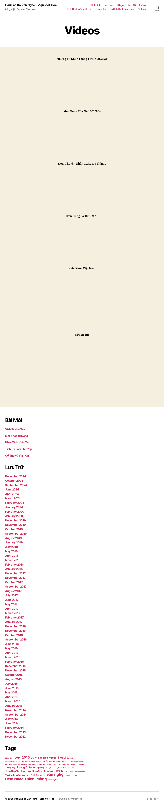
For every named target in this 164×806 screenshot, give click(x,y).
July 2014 (11, 719)
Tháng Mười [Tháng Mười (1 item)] (58, 768)
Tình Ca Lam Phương (18, 449)
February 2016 (14, 661)
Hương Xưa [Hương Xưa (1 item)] (65, 761)
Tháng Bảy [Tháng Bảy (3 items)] (10, 767)
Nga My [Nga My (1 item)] (49, 764)
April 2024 (12, 494)
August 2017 (13, 591)
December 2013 (15, 732)
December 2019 (15, 520)
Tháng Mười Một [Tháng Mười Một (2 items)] (12, 771)
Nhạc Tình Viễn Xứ (17, 442)
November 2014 (15, 710)
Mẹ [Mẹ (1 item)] (44, 764)
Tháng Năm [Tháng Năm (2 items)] (26, 771)
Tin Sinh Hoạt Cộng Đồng (122, 9)
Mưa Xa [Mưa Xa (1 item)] (39, 764)
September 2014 (16, 714)
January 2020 (14, 516)
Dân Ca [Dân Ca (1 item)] (27, 761)
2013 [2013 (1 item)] (11, 758)
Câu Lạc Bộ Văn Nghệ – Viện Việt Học (34, 798)
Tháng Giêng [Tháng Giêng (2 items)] (38, 768)
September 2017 (16, 586)
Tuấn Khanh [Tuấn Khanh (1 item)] (26, 775)
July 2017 (11, 595)
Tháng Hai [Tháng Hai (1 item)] (49, 768)
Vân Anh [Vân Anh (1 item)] (42, 775)
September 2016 (16, 639)
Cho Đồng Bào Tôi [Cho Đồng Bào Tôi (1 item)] (11, 761)
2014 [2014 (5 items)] (17, 757)
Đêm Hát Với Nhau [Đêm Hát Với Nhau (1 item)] (71, 775)
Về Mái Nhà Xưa (15, 429)
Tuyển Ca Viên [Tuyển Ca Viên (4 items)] (13, 775)
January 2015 (14, 705)
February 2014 (14, 727)
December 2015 (15, 666)
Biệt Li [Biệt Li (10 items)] (62, 757)
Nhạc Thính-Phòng (136, 5)
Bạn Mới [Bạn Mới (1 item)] (70, 758)
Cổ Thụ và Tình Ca (17, 455)
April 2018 (11, 555)
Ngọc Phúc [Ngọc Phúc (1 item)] (56, 764)
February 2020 (14, 511)
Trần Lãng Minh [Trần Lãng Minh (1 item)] (79, 771)
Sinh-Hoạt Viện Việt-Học (79, 9)
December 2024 (15, 476)
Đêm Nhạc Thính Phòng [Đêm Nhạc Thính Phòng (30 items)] (26, 779)
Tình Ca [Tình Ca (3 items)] (34, 775)
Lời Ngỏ (120, 5)
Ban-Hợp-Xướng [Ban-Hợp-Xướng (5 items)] (47, 757)
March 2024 (12, 498)
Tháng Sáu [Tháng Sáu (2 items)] (37, 771)
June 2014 (12, 723)
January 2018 (14, 569)
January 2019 (14, 542)
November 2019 (15, 524)
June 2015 (12, 688)
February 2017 (14, 617)
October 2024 (14, 480)
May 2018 (11, 551)
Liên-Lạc (108, 5)
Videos (142, 9)
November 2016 (15, 630)
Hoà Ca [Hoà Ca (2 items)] (45, 761)
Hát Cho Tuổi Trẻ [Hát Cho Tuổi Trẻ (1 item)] (54, 761)
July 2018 (11, 547)
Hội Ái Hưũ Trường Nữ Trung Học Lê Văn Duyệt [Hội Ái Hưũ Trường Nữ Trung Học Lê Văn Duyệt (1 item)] (20, 764)
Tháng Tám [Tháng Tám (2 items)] (48, 771)
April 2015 (11, 697)
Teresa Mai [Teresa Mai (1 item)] (65, 764)
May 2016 (11, 648)
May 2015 (11, 692)
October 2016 (14, 635)
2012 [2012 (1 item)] (7, 758)
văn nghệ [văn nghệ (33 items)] (55, 774)
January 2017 (14, 621)
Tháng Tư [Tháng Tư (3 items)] (58, 771)
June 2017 (12, 599)
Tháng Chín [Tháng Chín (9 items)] (24, 767)
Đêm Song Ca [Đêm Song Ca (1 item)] (52, 780)
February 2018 (14, 564)
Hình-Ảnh (95, 5)
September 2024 (16, 485)
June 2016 (12, 644)
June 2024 (12, 489)
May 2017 (11, 604)
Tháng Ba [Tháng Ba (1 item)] (81, 764)
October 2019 (14, 529)
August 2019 (13, 538)
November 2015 (15, 670)
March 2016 (12, 657)
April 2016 (11, 652)
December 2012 (15, 736)
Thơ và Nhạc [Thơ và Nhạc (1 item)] (69, 771)
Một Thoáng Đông (16, 436)
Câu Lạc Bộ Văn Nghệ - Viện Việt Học (31, 5)
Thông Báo (100, 9)
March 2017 (12, 613)
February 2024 (14, 502)
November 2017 (15, 577)
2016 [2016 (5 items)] (34, 757)
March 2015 (12, 701)
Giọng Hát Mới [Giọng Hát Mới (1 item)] (35, 761)
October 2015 (14, 674)
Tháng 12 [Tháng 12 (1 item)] (73, 764)
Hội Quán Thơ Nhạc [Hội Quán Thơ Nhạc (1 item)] (77, 761)
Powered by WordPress (69, 798)
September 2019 (16, 533)
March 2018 (12, 560)
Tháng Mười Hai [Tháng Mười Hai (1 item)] (68, 768)
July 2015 (11, 683)
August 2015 (13, 679)
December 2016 (15, 626)
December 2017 (15, 573)
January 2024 (14, 507)
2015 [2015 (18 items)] (26, 757)
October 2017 (14, 582)
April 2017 (11, 608)
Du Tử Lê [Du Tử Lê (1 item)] (21, 761)
